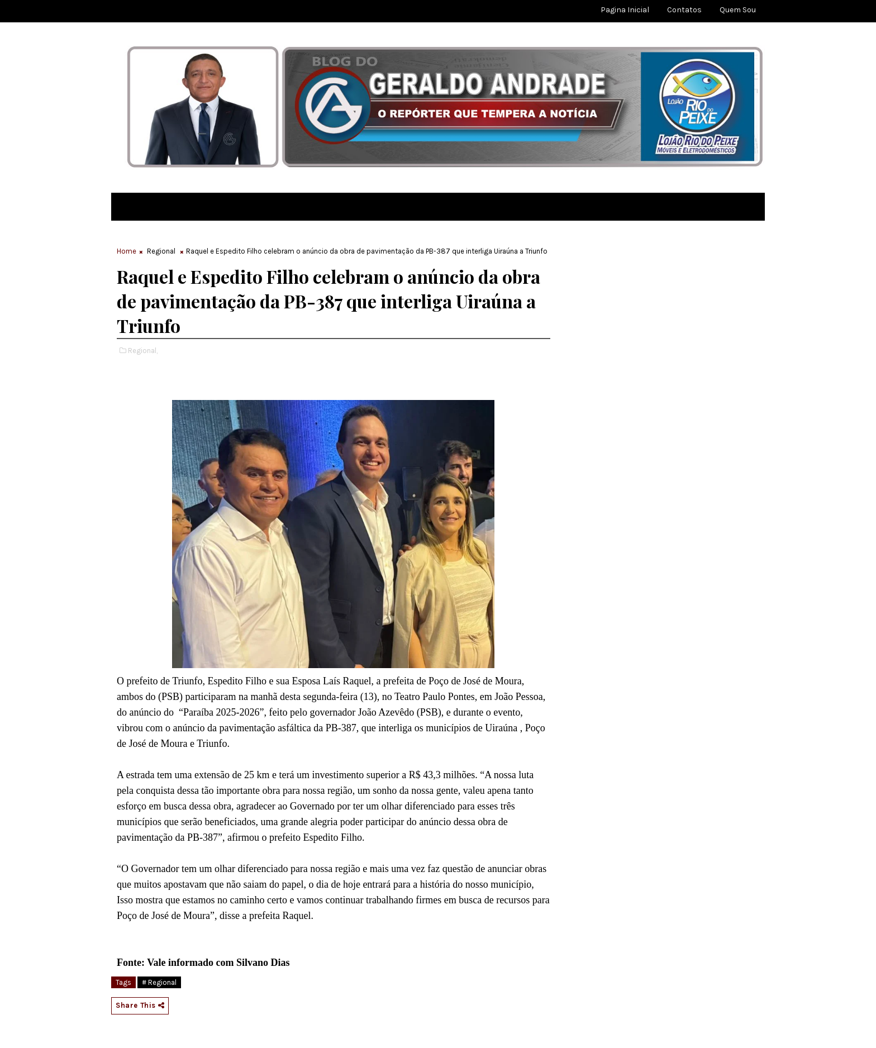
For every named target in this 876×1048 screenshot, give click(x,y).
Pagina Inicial (625, 10)
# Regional (159, 982)
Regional (161, 251)
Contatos (684, 10)
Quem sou (738, 10)
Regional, (143, 350)
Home (126, 251)
